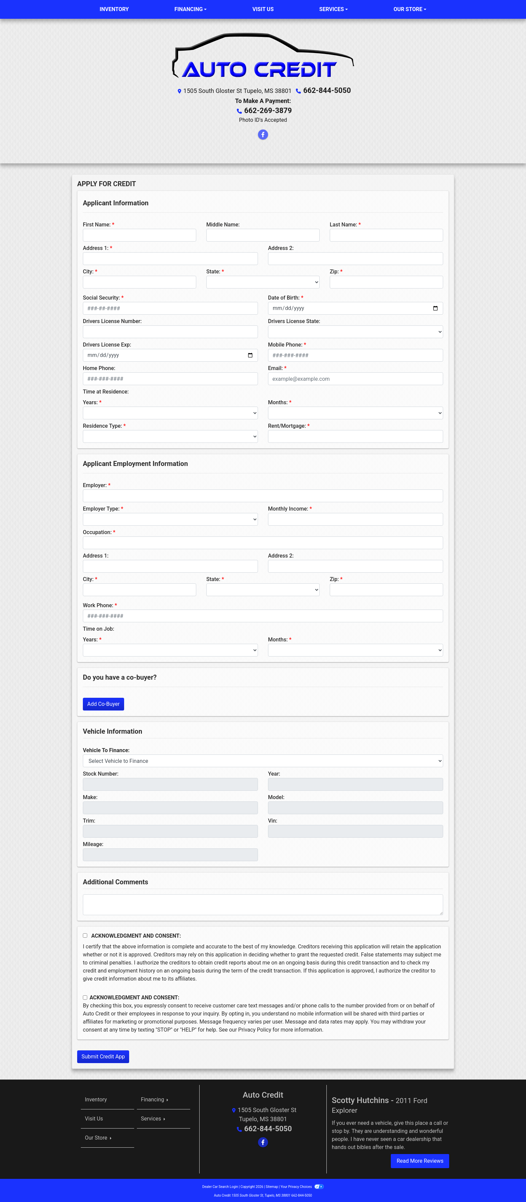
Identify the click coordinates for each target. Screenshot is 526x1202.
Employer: (95, 483)
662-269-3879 (268, 109)
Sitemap (272, 1185)
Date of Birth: (284, 296)
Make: (90, 795)
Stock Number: (100, 772)
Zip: (334, 270)
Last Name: (343, 223)
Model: (276, 795)
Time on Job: (98, 627)
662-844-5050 (327, 90)
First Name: (97, 223)
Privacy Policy (254, 1028)
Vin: (272, 819)
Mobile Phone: (285, 343)
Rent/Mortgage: (287, 424)
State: (213, 270)
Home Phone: (99, 366)
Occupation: (97, 530)
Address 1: (95, 246)
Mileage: (93, 842)
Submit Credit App (103, 1055)
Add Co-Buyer (103, 702)
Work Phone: (98, 603)
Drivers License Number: (112, 319)
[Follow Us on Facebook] (263, 133)
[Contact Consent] (85, 996)
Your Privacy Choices (302, 1185)
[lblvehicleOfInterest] (263, 759)
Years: (90, 401)
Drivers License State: (294, 319)
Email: (275, 366)
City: (88, 270)
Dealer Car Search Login (220, 1185)
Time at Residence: (106, 390)
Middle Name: (223, 223)
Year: (274, 772)
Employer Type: (101, 507)
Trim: (89, 819)
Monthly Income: (288, 507)
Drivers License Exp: (107, 343)
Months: (278, 401)
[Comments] (263, 903)
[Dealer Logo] (263, 54)
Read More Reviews (420, 1159)
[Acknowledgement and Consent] (85, 934)
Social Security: (101, 296)
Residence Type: (102, 424)
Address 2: (281, 246)
